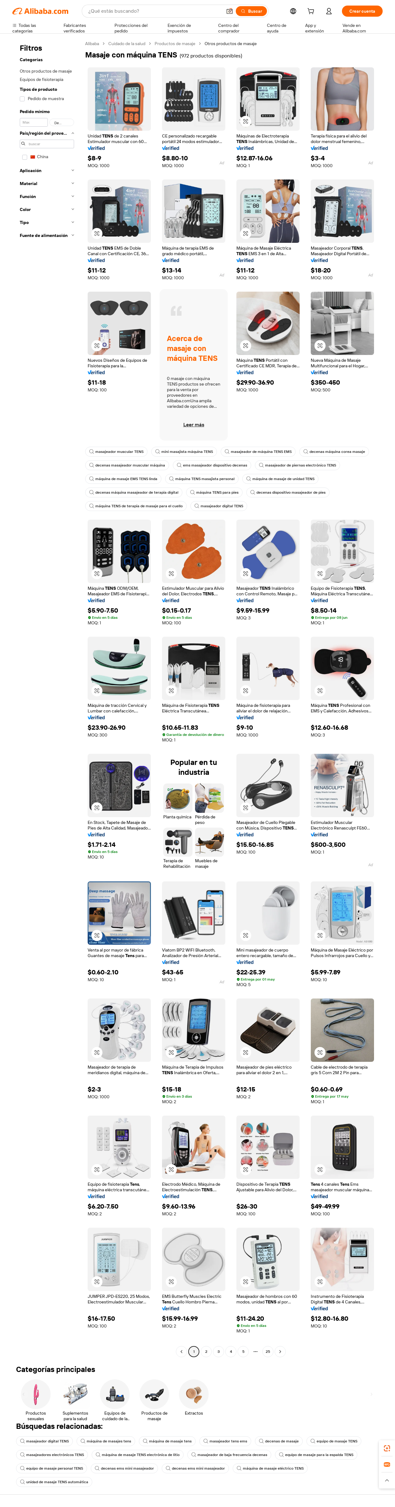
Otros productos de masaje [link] (231, 43)
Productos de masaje (175, 43)
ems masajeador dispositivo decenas (212, 465)
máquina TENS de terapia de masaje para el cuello (136, 506)
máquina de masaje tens (167, 1441)
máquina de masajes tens (106, 1441)
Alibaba (92, 43)
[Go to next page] (280, 1351)
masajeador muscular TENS (116, 451)
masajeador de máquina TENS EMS (258, 451)
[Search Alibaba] (154, 11)
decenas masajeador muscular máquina (127, 465)
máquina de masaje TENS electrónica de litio (138, 1454)
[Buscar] (251, 11)
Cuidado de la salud (126, 43)
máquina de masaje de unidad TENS (280, 478)
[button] (229, 11)
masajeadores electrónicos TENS (52, 1454)
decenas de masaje (279, 1441)
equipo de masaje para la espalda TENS (316, 1454)
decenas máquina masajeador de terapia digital (133, 492)
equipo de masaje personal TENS (51, 1468)
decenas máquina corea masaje (334, 451)
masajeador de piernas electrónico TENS (297, 465)
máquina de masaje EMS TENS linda (123, 478)
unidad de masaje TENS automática (54, 1482)
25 (268, 1351)
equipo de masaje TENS (333, 1441)
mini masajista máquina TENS (184, 451)
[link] (387, 1448)
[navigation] (47, 698)
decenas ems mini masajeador (124, 1468)
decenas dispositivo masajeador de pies (288, 492)
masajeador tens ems (225, 1441)
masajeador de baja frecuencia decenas (229, 1454)
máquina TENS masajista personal (202, 478)
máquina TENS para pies (214, 492)
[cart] (312, 12)
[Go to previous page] (181, 1351)
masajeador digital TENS (218, 506)
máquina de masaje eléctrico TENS (270, 1468)
